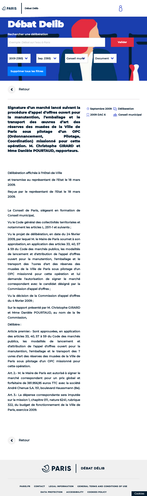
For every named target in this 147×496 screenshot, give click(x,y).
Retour (19, 90)
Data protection (52, 492)
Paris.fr (25, 486)
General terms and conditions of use (102, 486)
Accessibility (75, 492)
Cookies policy (97, 492)
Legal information (61, 486)
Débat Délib (93, 468)
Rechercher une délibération (28, 34)
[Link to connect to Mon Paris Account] (121, 8)
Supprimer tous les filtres (27, 71)
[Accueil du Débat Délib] (20, 8)
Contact (39, 486)
